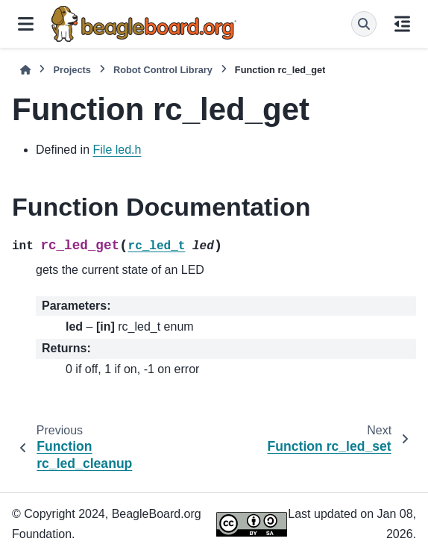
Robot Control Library (163, 69)
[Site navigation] (26, 24)
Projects (72, 69)
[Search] (364, 24)
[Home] (25, 70)
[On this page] (402, 24)
